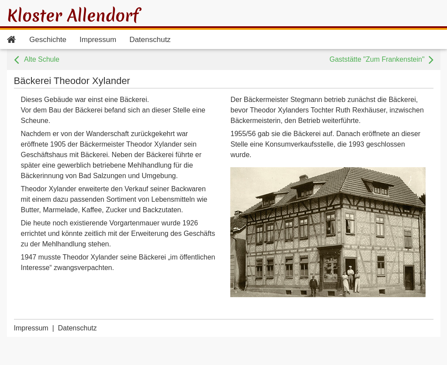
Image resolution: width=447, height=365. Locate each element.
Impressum (98, 39)
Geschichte (47, 39)
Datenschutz (150, 39)
